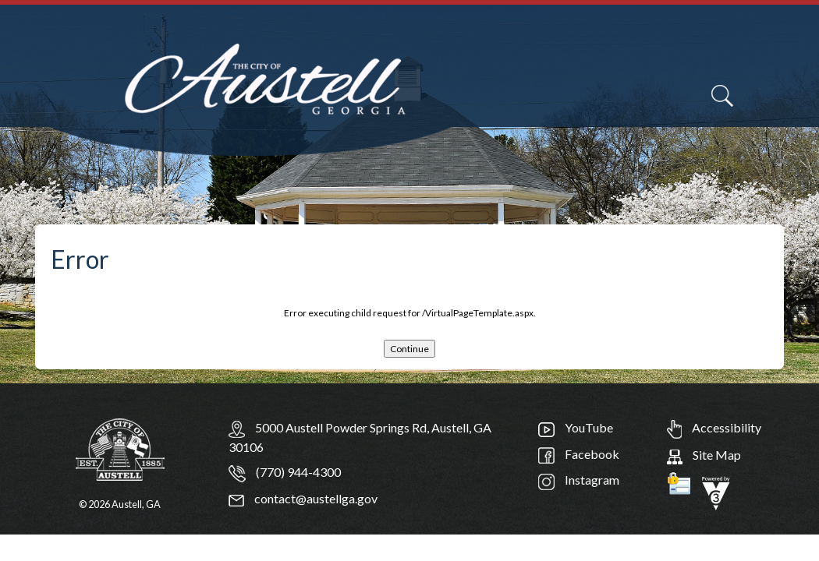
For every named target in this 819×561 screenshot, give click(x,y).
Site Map (704, 454)
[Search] (722, 96)
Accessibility (714, 427)
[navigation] (770, 105)
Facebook (578, 453)
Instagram (578, 479)
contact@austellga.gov (303, 498)
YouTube (575, 427)
